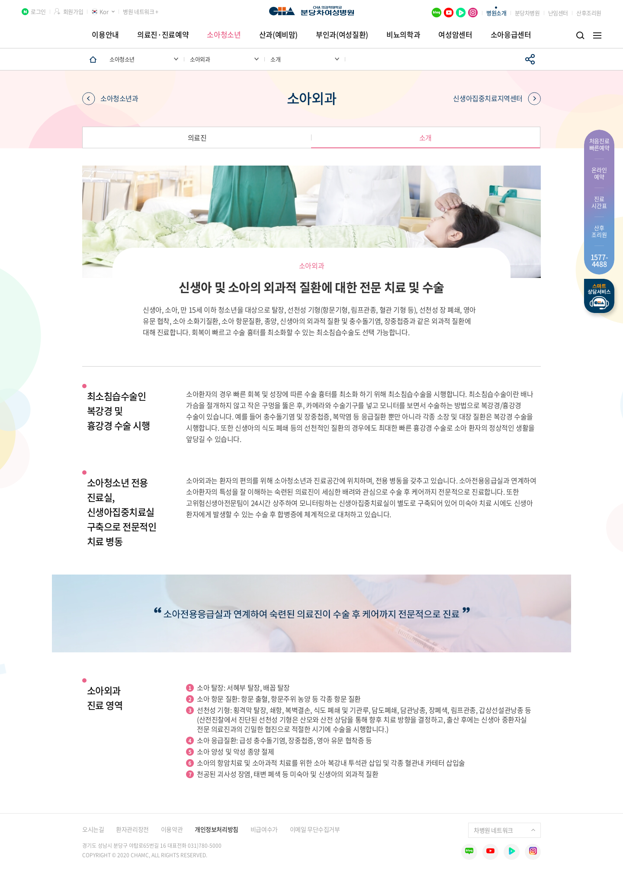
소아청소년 (224, 34)
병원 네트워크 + (140, 11)
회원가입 (73, 11)
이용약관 (172, 829)
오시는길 (93, 829)
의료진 (197, 137)
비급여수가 (264, 829)
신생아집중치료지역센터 (497, 98)
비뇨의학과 (403, 34)
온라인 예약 (599, 173)
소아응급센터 (511, 34)
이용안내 (105, 34)
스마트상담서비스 (599, 296)
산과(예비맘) (278, 34)
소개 (425, 137)
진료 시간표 (599, 202)
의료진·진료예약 (163, 34)
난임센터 (558, 13)
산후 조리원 (599, 231)
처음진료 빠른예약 (599, 144)
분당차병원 (527, 13)
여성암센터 (455, 34)
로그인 (38, 11)
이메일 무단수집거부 (315, 829)
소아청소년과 (110, 98)
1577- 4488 (599, 260)
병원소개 (496, 13)
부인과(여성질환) (342, 34)
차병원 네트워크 (504, 830)
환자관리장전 (132, 829)
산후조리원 (588, 13)
